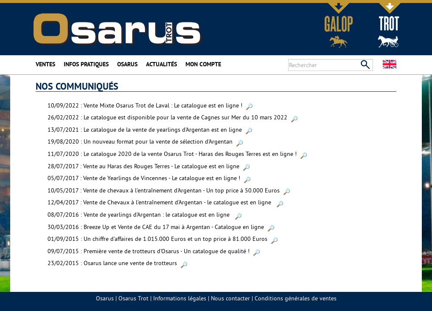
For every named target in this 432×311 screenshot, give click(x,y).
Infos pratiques (86, 64)
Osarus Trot (133, 298)
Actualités (161, 64)
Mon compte (203, 64)
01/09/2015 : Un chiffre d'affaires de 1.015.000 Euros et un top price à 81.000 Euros (163, 239)
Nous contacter (230, 298)
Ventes (45, 64)
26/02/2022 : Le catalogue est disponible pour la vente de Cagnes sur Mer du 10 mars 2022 (172, 117)
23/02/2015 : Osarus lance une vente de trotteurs (117, 263)
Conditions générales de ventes (296, 298)
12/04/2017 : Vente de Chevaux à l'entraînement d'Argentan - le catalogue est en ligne (165, 202)
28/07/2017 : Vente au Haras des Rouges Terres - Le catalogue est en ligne (149, 166)
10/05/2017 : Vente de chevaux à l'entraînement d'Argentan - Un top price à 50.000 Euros (169, 190)
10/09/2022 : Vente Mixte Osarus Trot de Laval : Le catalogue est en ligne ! (150, 105)
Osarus (127, 64)
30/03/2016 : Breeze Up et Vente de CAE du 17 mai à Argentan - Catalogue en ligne (161, 227)
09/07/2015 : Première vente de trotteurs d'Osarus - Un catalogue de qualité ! (154, 251)
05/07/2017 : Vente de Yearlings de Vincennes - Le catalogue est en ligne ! (149, 178)
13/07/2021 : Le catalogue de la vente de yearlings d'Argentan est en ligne (150, 129)
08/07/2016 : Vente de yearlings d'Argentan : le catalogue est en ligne (144, 214)
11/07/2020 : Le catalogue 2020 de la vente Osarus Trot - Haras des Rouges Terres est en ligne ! (177, 154)
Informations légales (179, 298)
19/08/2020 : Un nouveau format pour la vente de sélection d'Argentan (145, 141)
